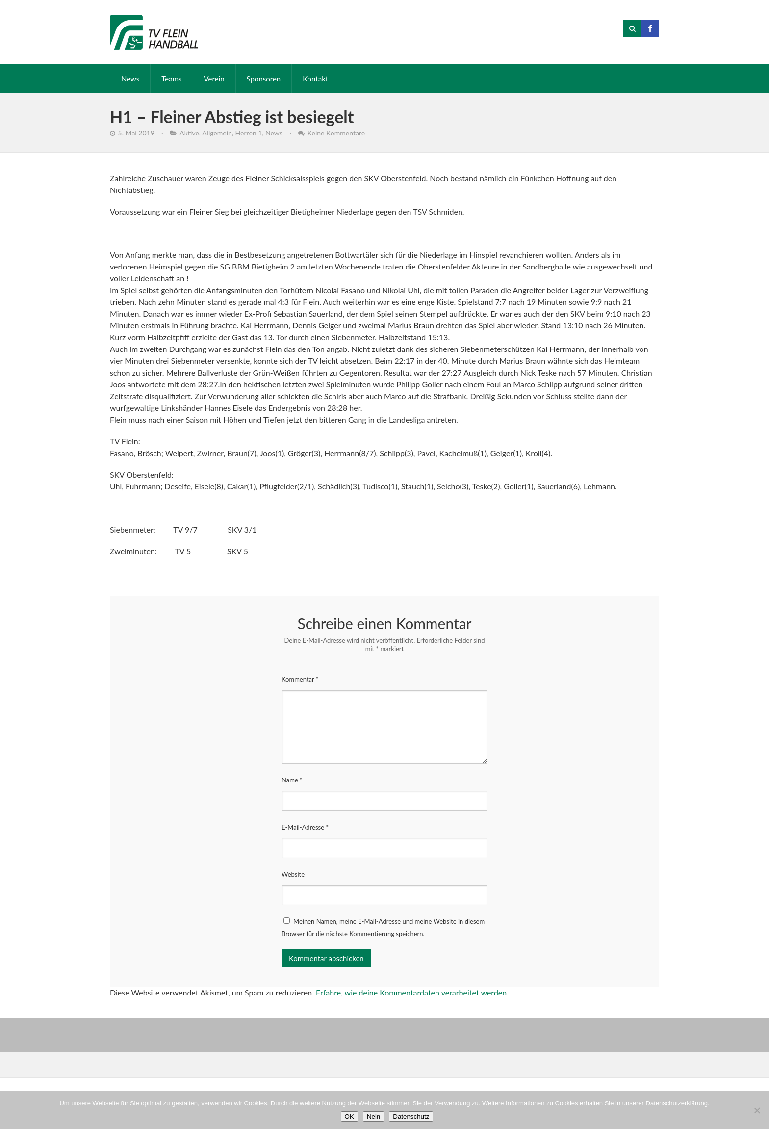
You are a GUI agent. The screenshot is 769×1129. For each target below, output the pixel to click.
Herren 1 (248, 133)
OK (349, 1116)
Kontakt (315, 78)
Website (293, 874)
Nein (373, 1116)
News (130, 78)
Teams (171, 78)
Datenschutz (411, 1116)
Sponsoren (264, 78)
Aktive (189, 133)
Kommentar (300, 679)
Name (292, 780)
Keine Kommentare (336, 133)
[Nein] (757, 1110)
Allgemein (217, 133)
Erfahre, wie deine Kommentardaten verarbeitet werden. (412, 992)
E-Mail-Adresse (305, 827)
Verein (214, 78)
